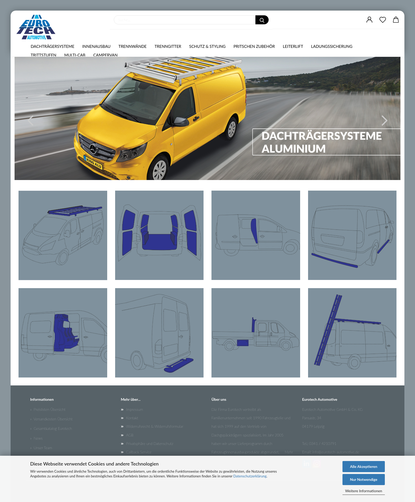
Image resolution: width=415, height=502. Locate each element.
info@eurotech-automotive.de (335, 452)
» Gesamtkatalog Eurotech (51, 428)
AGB (130, 435)
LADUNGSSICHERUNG (331, 46)
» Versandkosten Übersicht (51, 419)
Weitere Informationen (363, 491)
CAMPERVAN (105, 55)
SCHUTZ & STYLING (207, 46)
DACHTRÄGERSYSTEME (52, 46)
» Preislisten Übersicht (47, 409)
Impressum (134, 409)
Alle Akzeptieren (363, 466)
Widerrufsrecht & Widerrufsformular (154, 426)
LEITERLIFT (293, 46)
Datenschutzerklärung (250, 476)
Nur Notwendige (363, 479)
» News (36, 438)
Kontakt (132, 418)
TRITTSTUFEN (43, 55)
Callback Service (139, 452)
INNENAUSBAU (96, 46)
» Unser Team (41, 447)
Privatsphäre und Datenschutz (149, 443)
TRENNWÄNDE (133, 46)
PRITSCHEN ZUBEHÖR (254, 46)
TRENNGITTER (168, 46)
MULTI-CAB (74, 55)
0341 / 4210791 (322, 443)
